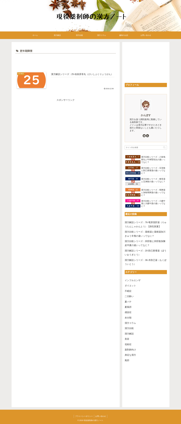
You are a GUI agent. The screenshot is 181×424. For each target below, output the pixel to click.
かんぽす (146, 115)
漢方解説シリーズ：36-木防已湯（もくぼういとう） (145, 262)
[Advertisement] (65, 61)
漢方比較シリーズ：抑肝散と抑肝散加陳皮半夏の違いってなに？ (145, 243)
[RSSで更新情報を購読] (147, 135)
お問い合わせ (100, 416)
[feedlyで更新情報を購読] (144, 135)
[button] (164, 147)
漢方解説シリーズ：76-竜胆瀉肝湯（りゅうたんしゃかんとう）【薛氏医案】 (145, 224)
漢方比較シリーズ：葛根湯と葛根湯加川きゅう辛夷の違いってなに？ (145, 234)
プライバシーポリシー (84, 416)
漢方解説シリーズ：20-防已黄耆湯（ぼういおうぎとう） (145, 252)
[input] (146, 147)
